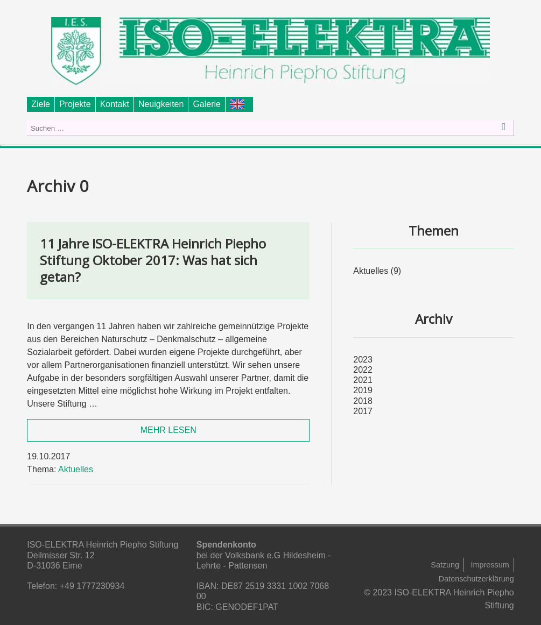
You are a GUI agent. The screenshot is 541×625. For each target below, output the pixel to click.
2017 (363, 411)
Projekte (75, 104)
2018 (363, 401)
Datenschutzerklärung (476, 578)
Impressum (490, 564)
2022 (363, 369)
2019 (363, 390)
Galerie (207, 104)
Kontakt (114, 104)
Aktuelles (75, 469)
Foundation (239, 104)
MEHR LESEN (168, 430)
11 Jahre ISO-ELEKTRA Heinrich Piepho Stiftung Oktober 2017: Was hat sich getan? (153, 260)
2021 (363, 380)
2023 (363, 359)
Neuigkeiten (161, 104)
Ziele (40, 104)
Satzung (445, 564)
